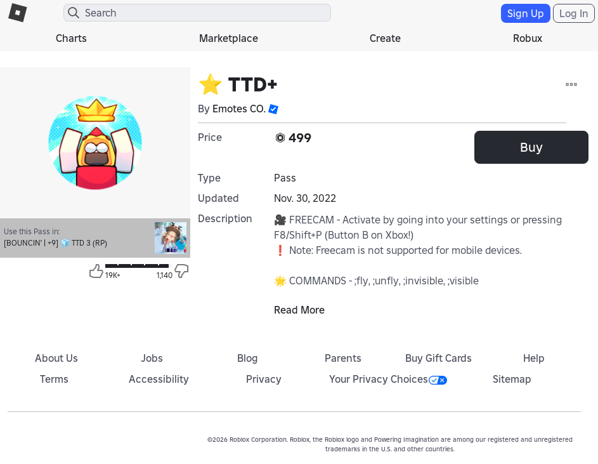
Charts (71, 38)
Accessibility (159, 379)
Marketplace (228, 38)
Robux (527, 38)
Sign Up (525, 13)
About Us (56, 358)
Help (534, 358)
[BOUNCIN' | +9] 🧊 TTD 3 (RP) (55, 243)
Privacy (264, 379)
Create (385, 38)
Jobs (152, 358)
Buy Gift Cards (438, 358)
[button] (273, 108)
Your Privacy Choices (388, 379)
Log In (573, 13)
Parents (343, 358)
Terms (54, 379)
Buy (531, 147)
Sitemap (512, 379)
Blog (247, 358)
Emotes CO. (239, 108)
